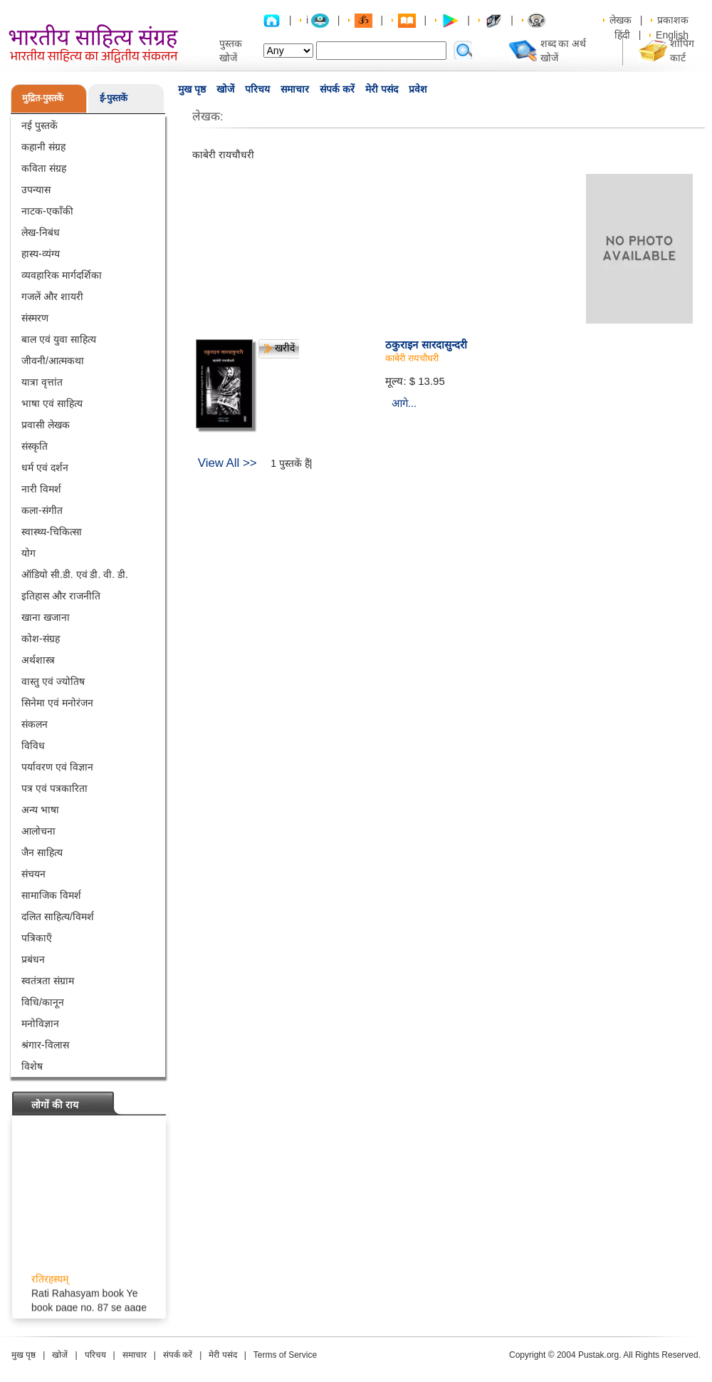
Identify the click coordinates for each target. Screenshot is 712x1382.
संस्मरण (34, 318)
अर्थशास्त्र (38, 660)
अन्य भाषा (40, 809)
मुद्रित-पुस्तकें (42, 98)
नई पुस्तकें (39, 125)
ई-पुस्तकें (113, 98)
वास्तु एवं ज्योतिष (53, 681)
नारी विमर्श (41, 489)
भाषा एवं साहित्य (52, 403)
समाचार (295, 89)
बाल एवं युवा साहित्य (58, 339)
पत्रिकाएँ (36, 938)
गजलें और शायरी (52, 296)
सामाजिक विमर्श (51, 895)
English (672, 35)
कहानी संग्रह (43, 147)
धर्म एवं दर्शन (44, 467)
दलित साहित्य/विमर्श (57, 916)
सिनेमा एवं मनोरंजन (57, 702)
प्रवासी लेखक (45, 424)
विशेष (32, 1066)
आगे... (404, 403)
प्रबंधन (33, 959)
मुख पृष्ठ (192, 89)
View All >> (227, 463)
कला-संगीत (42, 510)
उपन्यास (36, 189)
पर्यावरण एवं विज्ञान (57, 767)
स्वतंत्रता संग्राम (47, 980)
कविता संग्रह (43, 168)
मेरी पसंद (381, 89)
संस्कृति (34, 446)
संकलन (34, 724)
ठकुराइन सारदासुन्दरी (425, 345)
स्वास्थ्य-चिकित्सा (51, 531)
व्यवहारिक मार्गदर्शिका (61, 275)
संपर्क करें (337, 89)
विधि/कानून (42, 1002)
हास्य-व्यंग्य (40, 253)
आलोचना (38, 831)
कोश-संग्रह (40, 638)
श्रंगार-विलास (45, 1045)
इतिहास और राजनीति (60, 596)
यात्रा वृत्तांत (42, 382)
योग (28, 553)
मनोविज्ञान (40, 1023)
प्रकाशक (673, 20)
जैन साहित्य (42, 852)
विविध (33, 745)
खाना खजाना (45, 617)
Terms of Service (285, 1355)
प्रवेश (418, 89)
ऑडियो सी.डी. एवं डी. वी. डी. (74, 574)
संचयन (33, 874)
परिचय (257, 89)
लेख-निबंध (40, 232)
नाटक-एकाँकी (47, 211)
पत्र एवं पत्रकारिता (54, 788)
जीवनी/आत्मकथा (52, 360)
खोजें (225, 89)
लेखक (620, 20)
